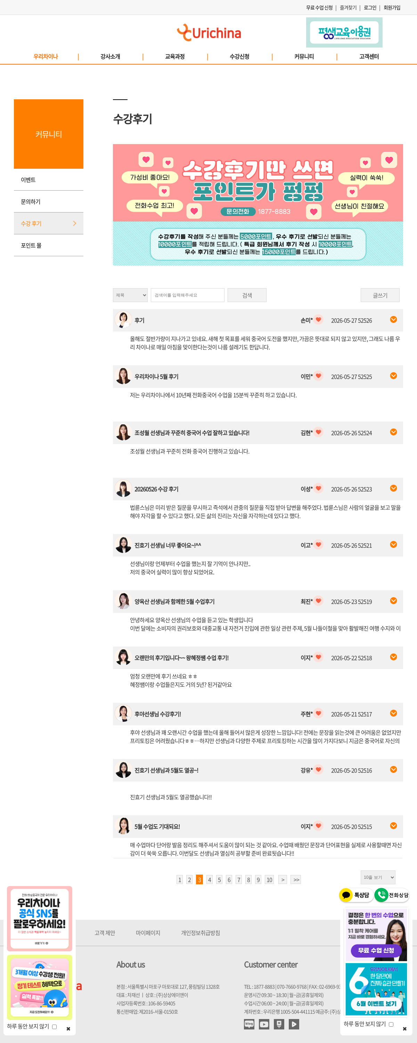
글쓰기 (380, 295)
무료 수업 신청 (319, 7)
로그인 (370, 7)
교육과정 (186, 56)
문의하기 (30, 201)
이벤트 (28, 179)
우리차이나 (55, 56)
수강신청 (251, 56)
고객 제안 (105, 932)
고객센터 (369, 56)
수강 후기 (31, 223)
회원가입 (392, 7)
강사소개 (121, 56)
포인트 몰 (31, 245)
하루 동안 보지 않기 (32, 1026)
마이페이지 (148, 932)
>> (296, 879)
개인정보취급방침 (200, 932)
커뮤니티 (315, 56)
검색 (247, 295)
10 (269, 879)
